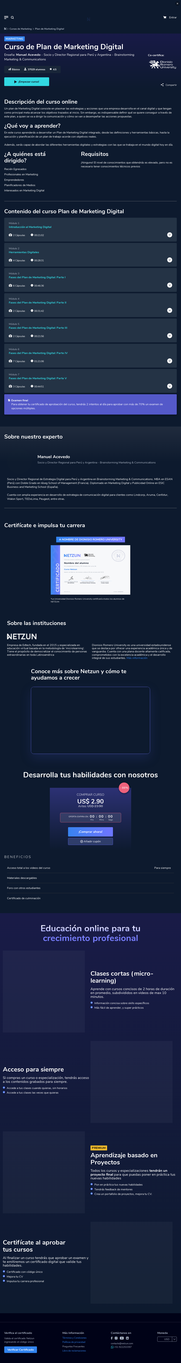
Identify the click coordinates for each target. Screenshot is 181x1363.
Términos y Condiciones (74, 1338)
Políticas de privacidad (73, 1342)
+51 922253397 (121, 1347)
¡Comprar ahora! (90, 832)
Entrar (173, 17)
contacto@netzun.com (122, 1343)
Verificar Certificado (20, 1350)
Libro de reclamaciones (74, 1350)
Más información (137, 658)
